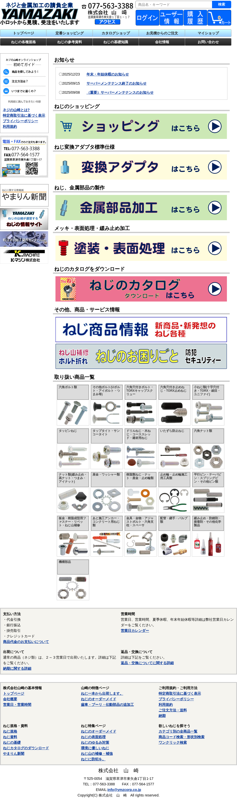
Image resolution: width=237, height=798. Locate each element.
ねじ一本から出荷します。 (102, 693)
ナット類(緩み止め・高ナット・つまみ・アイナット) (73, 478)
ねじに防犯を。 (93, 759)
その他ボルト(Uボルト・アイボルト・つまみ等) (106, 390)
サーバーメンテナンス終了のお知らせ (116, 83)
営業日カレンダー (135, 631)
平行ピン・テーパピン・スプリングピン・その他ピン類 (207, 478)
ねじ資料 (10, 737)
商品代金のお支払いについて (26, 642)
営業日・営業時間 (17, 705)
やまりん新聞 (13, 754)
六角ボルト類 (68, 387)
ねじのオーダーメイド (98, 699)
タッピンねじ (68, 431)
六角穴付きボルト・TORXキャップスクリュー (140, 390)
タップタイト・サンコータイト (106, 432)
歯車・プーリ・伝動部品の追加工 (107, 705)
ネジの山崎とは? (16, 110)
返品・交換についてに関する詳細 (147, 663)
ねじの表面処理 (93, 737)
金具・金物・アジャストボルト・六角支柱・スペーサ (140, 521)
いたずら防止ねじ (172, 431)
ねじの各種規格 (23, 42)
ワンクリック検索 (173, 742)
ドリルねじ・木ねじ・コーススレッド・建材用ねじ (138, 434)
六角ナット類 (203, 431)
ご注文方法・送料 (173, 710)
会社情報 (162, 42)
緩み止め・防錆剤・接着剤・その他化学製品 (207, 521)
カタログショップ (116, 33)
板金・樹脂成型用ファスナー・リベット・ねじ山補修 (72, 521)
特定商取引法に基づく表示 (24, 115)
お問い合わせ (208, 42)
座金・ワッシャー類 (106, 474)
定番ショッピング (69, 33)
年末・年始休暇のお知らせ (107, 74)
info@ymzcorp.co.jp (124, 790)
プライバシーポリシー (20, 121)
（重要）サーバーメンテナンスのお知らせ (120, 92)
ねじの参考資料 (69, 42)
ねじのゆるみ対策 (95, 742)
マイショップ (208, 33)
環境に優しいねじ (95, 748)
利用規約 (10, 126)
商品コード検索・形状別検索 (181, 737)
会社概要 (10, 699)
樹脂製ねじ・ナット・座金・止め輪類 (140, 476)
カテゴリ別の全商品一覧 (178, 731)
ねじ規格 (10, 731)
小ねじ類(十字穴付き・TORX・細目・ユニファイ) (207, 390)
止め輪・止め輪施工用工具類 (173, 476)
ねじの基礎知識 (115, 42)
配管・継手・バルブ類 (173, 519)
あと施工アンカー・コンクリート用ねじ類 (106, 521)
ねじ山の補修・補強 (97, 754)
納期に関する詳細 (17, 668)
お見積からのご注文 (162, 33)
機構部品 (65, 562)
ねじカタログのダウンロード (26, 748)
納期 (162, 716)
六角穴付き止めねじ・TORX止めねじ (173, 388)
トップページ (23, 33)
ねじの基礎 (12, 742)
